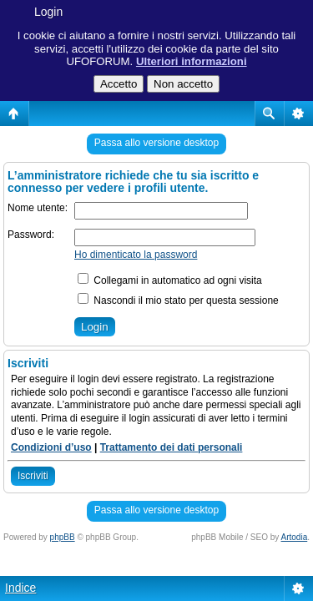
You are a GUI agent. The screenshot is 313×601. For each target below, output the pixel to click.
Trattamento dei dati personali (171, 447)
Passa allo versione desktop (156, 143)
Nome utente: (38, 208)
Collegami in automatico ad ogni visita (170, 280)
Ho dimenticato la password (135, 254)
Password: (31, 234)
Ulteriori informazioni (191, 61)
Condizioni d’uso (51, 447)
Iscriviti (33, 476)
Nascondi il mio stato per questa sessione (178, 300)
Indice (20, 587)
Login (48, 11)
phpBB (62, 537)
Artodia (294, 537)
